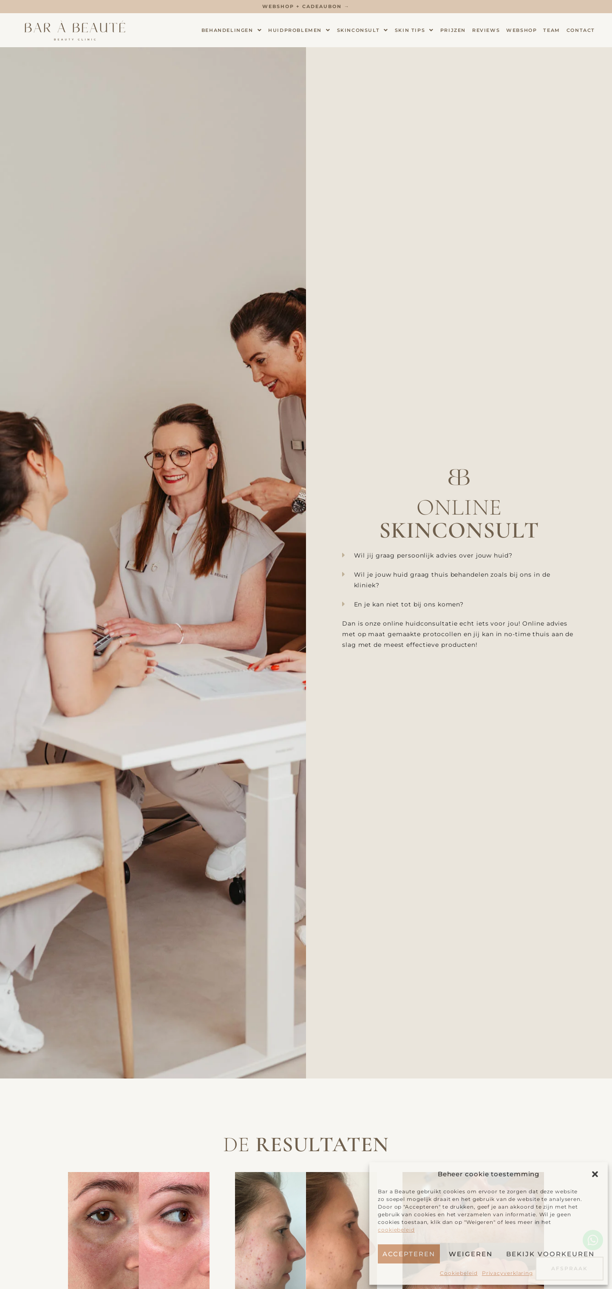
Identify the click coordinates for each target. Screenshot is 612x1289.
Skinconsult (362, 30)
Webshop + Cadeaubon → (305, 6)
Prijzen (453, 30)
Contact (581, 30)
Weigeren (471, 1254)
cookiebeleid (396, 1229)
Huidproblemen (299, 30)
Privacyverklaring (507, 1273)
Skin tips (414, 30)
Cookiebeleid (459, 1273)
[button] (595, 1174)
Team (551, 30)
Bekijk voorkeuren (550, 1254)
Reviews (486, 30)
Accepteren (408, 1254)
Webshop (521, 30)
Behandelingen (231, 30)
